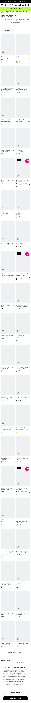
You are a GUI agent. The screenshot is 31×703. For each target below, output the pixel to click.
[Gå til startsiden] (15, 5)
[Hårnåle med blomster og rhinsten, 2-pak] (8, 111)
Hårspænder (4, 12)
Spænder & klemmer (21, 11)
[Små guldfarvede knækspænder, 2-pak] (23, 419)
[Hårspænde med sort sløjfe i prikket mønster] (23, 327)
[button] (23, 5)
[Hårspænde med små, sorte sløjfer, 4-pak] (8, 575)
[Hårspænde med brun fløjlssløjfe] (8, 172)
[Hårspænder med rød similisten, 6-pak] (23, 359)
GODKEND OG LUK (15, 698)
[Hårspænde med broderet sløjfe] (23, 142)
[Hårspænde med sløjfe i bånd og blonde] (23, 266)
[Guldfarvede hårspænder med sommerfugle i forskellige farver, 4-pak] (8, 80)
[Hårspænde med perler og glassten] (23, 605)
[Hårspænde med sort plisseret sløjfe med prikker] (8, 327)
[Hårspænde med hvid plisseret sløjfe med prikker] (23, 204)
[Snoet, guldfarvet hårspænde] (8, 450)
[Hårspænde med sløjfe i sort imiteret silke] (23, 635)
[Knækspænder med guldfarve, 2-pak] (8, 480)
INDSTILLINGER (15, 692)
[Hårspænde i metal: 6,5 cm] (8, 512)
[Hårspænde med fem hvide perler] (8, 204)
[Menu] (2, 5)
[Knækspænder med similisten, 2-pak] (8, 389)
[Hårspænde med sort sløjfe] (23, 575)
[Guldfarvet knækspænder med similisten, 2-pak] (23, 80)
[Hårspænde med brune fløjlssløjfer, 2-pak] (23, 172)
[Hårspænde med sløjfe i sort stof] (8, 297)
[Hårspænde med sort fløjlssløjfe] (23, 480)
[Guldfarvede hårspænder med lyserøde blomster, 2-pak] (23, 49)
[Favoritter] (26, 5)
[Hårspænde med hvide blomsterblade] (8, 235)
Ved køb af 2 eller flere (15, 9)
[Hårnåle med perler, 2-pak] (23, 450)
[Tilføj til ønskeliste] (3, 52)
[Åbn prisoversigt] (29, 184)
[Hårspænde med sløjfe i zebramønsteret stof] (23, 297)
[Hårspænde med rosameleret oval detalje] (8, 266)
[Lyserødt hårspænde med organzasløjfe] (8, 419)
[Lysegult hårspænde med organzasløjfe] (23, 389)
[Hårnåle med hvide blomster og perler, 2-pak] (23, 111)
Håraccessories (10, 11)
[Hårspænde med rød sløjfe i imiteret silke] (23, 543)
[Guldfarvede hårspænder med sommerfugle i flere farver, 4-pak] (8, 543)
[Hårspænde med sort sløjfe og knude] (8, 359)
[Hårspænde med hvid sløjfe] (8, 605)
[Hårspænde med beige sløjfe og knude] (8, 142)
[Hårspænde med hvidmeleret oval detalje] (23, 235)
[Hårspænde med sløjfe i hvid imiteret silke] (8, 635)
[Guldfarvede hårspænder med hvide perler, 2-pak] (8, 49)
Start (2, 11)
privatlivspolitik (13, 684)
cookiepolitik (6, 686)
